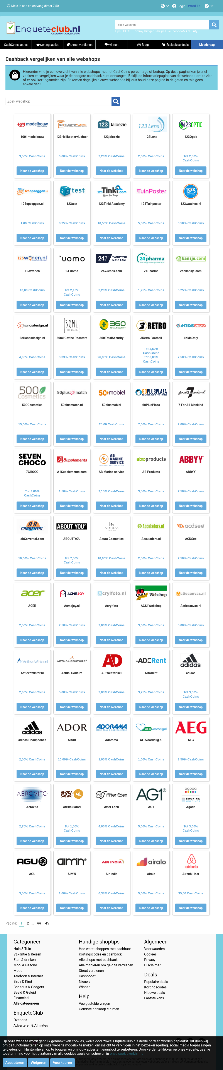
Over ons (20, 1020)
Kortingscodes (155, 987)
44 (39, 923)
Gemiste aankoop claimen (99, 1009)
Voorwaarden (154, 949)
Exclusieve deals (175, 44)
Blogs (143, 44)
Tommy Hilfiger (143, 31)
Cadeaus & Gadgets (29, 987)
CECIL (127, 31)
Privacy (149, 960)
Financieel (21, 998)
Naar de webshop (32, 171)
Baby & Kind (23, 981)
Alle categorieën (26, 1003)
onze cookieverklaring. (127, 1053)
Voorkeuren (62, 1063)
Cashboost (87, 976)
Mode (18, 971)
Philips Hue (163, 31)
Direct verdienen (91, 971)
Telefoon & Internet (28, 976)
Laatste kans (154, 998)
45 (47, 923)
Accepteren (14, 1063)
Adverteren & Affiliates (31, 1025)
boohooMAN (181, 31)
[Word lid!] (194, 6)
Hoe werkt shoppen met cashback (105, 949)
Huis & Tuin (22, 949)
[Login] (178, 6)
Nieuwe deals (154, 993)
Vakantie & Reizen (27, 954)
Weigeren (38, 1063)
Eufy (194, 31)
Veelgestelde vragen (94, 1004)
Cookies (150, 954)
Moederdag (207, 44)
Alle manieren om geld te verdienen (106, 965)
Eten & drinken (25, 960)
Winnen (84, 987)
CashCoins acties (16, 44)
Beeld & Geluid (25, 992)
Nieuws (84, 981)
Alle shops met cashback (98, 960)
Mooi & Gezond (25, 965)
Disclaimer (152, 965)
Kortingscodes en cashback (100, 954)
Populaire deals (156, 982)
